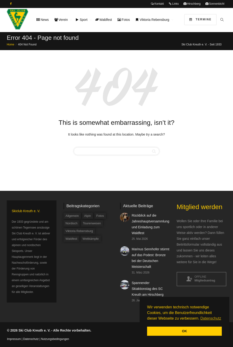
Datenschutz (31, 339)
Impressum (14, 339)
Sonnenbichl (214, 3)
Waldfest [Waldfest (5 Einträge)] (71, 238)
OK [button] (184, 331)
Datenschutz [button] (210, 318)
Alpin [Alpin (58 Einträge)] (87, 216)
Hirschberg (192, 3)
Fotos (123, 20)
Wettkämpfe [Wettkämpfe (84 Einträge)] (91, 238)
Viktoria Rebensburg (152, 20)
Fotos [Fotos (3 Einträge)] (100, 216)
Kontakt (157, 3)
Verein (61, 20)
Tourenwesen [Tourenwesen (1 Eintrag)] (92, 223)
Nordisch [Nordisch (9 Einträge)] (72, 223)
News (42, 20)
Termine (200, 19)
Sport (81, 20)
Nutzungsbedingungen (55, 339)
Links (174, 3)
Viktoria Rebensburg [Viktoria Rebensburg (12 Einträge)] (79, 231)
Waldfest (103, 20)
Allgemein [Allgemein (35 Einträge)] (72, 216)
